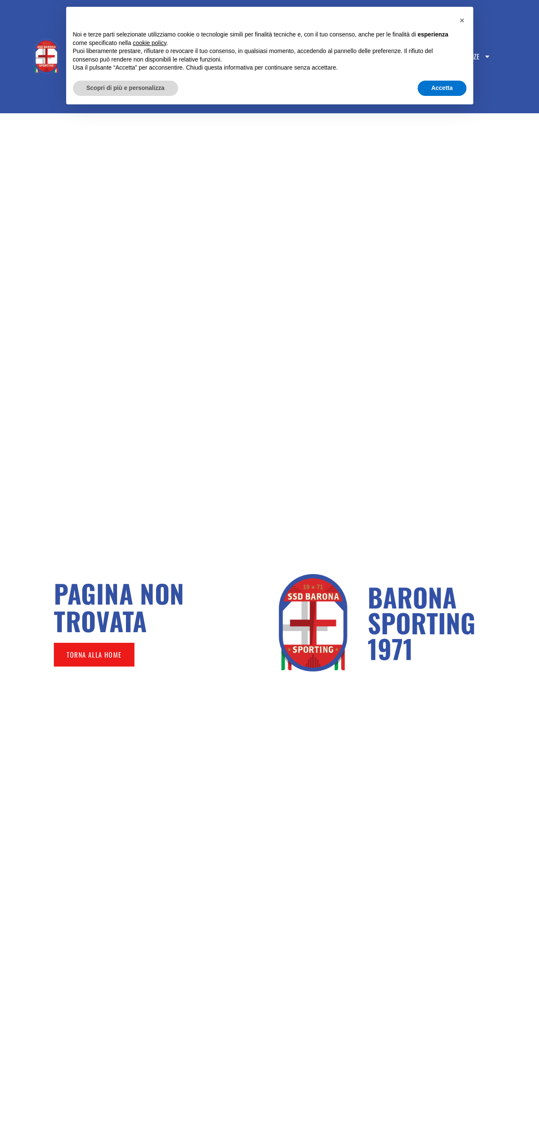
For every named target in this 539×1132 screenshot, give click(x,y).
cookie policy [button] (149, 42)
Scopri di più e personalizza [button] (126, 87)
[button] (462, 20)
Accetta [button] (442, 87)
